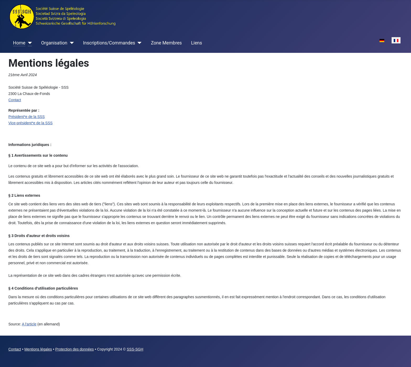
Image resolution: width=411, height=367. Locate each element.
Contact (14, 349)
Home (19, 43)
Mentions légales (38, 349)
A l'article (29, 324)
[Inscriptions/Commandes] (138, 42)
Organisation (54, 43)
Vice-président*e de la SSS (30, 123)
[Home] (28, 42)
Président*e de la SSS (26, 117)
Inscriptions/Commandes (109, 43)
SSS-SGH (135, 349)
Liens (196, 43)
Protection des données (74, 349)
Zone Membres (166, 43)
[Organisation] (70, 42)
